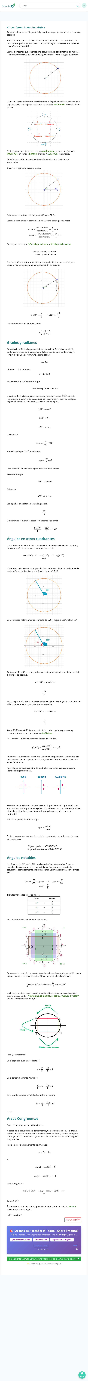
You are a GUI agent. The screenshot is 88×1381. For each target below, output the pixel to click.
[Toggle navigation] (84, 5)
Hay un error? (72, 1219)
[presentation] (28, 46)
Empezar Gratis (41, 1245)
